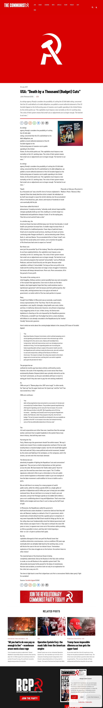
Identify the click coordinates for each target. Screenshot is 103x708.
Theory (65, 5)
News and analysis (20, 638)
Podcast (72, 5)
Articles (59, 5)
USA (37, 96)
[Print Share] (46, 123)
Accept (74, 697)
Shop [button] (78, 5)
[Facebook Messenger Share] (38, 123)
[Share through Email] (42, 123)
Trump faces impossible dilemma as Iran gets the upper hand (78, 645)
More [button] (35, 10)
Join (35, 5)
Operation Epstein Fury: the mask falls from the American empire (51, 645)
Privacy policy (88, 702)
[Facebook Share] (21, 123)
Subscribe (47, 5)
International (11, 638)
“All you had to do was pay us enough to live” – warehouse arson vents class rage (21, 645)
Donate (40, 5)
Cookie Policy (81, 702)
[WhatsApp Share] (34, 123)
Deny (82, 697)
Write (53, 5)
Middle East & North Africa (74, 638)
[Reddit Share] (30, 123)
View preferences (93, 697)
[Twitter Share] (26, 123)
